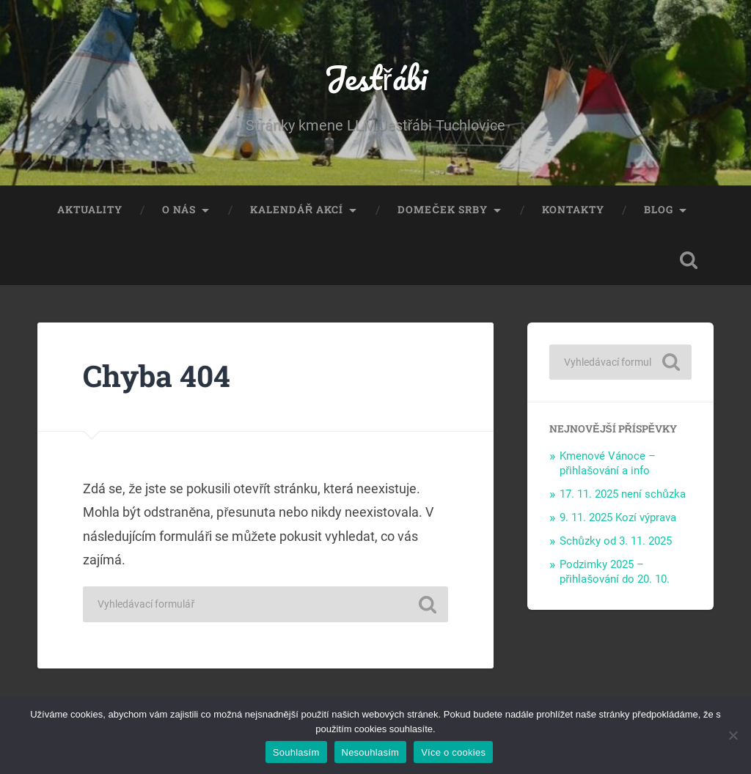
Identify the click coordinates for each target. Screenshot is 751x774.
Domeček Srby (443, 209)
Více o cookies (453, 752)
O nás (179, 209)
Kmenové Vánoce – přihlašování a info (608, 463)
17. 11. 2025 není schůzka (623, 494)
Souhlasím (296, 752)
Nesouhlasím (371, 752)
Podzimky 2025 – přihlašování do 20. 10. (615, 572)
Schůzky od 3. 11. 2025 (616, 541)
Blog (658, 209)
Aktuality (89, 209)
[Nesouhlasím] (732, 735)
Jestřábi (375, 77)
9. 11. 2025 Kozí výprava (618, 517)
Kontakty (573, 209)
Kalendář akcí (296, 209)
